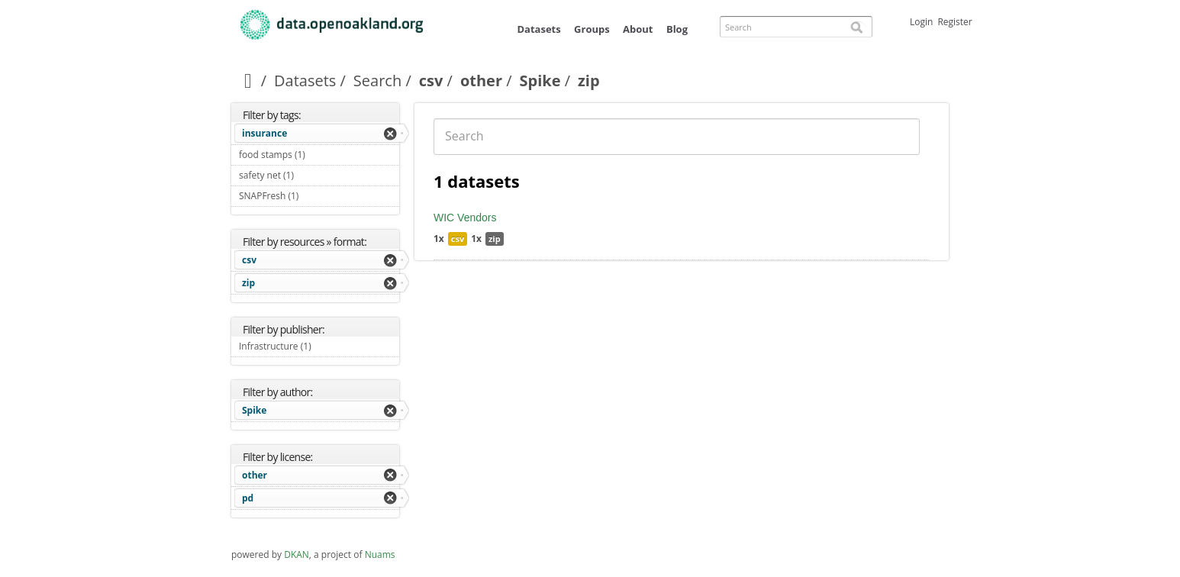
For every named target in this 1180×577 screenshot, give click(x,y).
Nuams (380, 554)
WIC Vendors (465, 217)
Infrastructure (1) (319, 348)
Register (954, 21)
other (481, 80)
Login (921, 21)
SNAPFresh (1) (316, 195)
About (638, 29)
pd (247, 498)
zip (248, 282)
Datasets (538, 29)
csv (431, 80)
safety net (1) (312, 175)
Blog (677, 29)
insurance (264, 133)
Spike (540, 80)
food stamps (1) (319, 156)
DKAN (296, 554)
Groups (592, 29)
